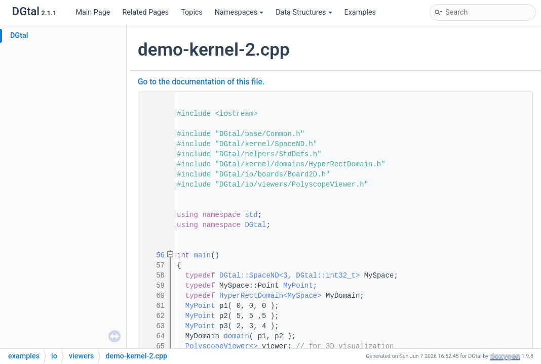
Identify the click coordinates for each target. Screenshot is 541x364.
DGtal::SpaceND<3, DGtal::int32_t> (289, 275)
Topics (192, 12)
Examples (360, 12)
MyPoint (298, 286)
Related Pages (145, 12)
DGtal (19, 35)
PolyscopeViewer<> (221, 346)
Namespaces (239, 12)
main (202, 255)
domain (236, 336)
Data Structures (304, 12)
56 (154, 255)
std (251, 215)
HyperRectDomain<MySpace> (270, 296)
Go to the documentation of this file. (201, 81)
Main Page (92, 12)
